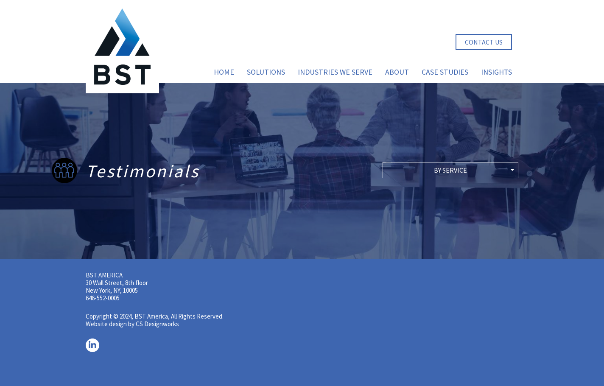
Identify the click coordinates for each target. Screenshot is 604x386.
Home (224, 72)
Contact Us (484, 42)
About (397, 72)
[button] (450, 170)
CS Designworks (157, 324)
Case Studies (445, 72)
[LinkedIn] (92, 345)
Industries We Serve (335, 72)
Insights (496, 72)
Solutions (266, 72)
